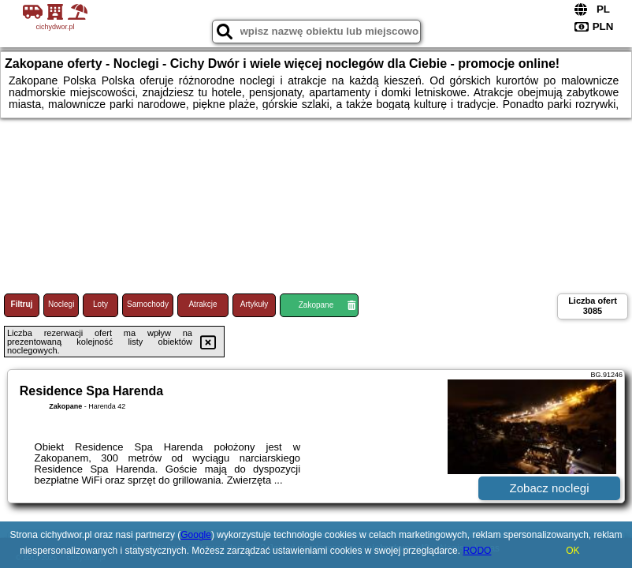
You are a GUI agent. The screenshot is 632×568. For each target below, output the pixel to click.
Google (195, 534)
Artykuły (254, 304)
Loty (100, 304)
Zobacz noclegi (549, 488)
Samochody (148, 304)
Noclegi (61, 304)
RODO (477, 550)
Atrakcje (202, 304)
